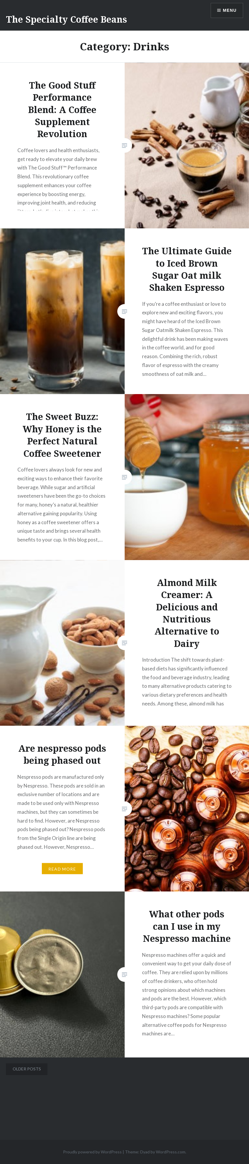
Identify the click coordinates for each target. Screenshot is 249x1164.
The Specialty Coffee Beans (66, 19)
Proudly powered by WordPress (92, 1151)
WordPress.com (170, 1151)
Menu (230, 10)
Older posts (27, 1068)
